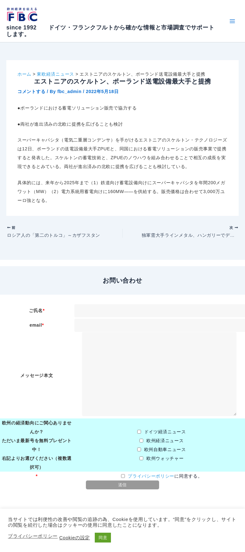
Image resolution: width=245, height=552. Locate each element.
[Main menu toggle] (232, 21)
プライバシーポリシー (151, 478)
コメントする (31, 91)
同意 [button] (103, 537)
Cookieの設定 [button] (74, 537)
